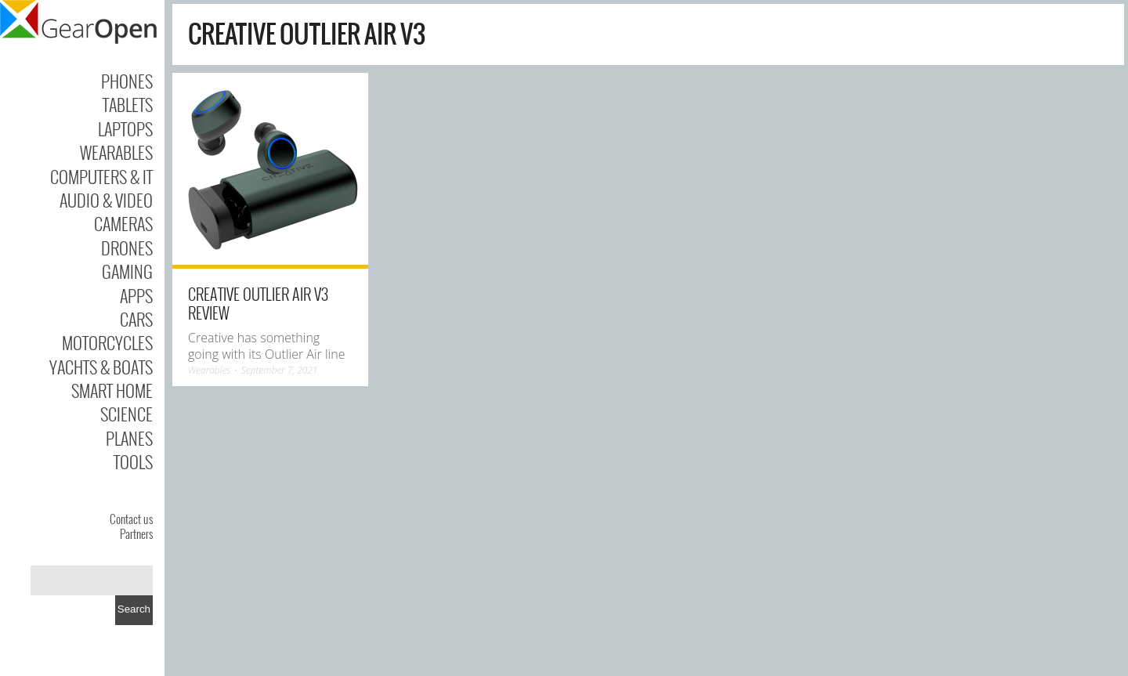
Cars (136, 318)
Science (126, 413)
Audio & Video (106, 199)
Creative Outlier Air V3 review (258, 303)
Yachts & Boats (101, 366)
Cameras (123, 223)
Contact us (131, 518)
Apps (136, 295)
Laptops (125, 128)
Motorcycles (107, 342)
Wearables (116, 151)
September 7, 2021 (279, 370)
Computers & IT (101, 176)
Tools (133, 461)
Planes (129, 437)
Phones (127, 80)
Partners (136, 533)
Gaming (127, 271)
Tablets (128, 104)
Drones (127, 247)
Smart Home (112, 390)
